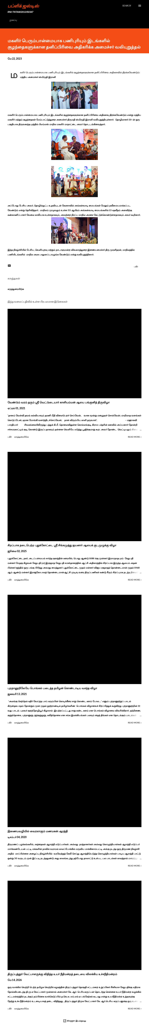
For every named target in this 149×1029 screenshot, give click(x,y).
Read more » (134, 437)
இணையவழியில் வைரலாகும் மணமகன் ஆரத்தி (38, 831)
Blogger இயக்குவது (74, 1020)
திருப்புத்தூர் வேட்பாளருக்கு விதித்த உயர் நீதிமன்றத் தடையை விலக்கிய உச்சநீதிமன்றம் (62, 974)
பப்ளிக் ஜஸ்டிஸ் (23, 5)
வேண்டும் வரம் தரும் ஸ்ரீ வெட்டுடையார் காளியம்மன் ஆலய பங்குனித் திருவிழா (59, 402)
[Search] (126, 5)
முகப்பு (13, 20)
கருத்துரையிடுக (16, 289)
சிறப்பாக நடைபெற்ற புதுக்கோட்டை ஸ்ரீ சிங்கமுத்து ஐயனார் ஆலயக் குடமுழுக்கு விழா (62, 545)
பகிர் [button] (136, 266)
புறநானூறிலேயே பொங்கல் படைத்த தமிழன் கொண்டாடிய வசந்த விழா (52, 688)
